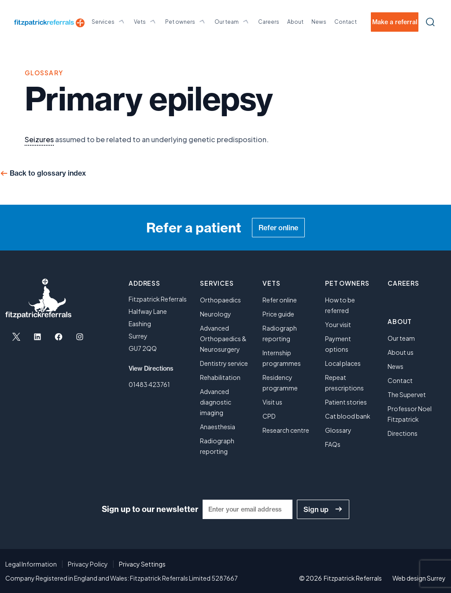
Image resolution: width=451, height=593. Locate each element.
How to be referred (340, 305)
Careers (268, 21)
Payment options (338, 344)
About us (401, 352)
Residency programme (280, 382)
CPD (269, 416)
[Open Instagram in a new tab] (79, 336)
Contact (345, 21)
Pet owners (186, 21)
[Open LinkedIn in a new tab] (37, 336)
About (295, 21)
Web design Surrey (419, 578)
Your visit (338, 324)
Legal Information (31, 564)
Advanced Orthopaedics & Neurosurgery (223, 338)
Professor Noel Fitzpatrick (410, 414)
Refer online (278, 227)
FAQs (332, 444)
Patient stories (346, 402)
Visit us (272, 402)
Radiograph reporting (217, 446)
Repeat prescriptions (344, 382)
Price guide (278, 314)
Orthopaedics (220, 300)
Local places (343, 363)
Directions (403, 433)
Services (109, 21)
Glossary (338, 430)
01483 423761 (149, 384)
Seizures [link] (39, 139)
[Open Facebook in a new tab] (58, 336)
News (318, 21)
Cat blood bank (347, 416)
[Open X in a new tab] (16, 336)
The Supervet (407, 394)
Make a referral (394, 22)
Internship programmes (281, 358)
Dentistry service (224, 363)
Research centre (285, 430)
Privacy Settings (142, 564)
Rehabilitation (220, 377)
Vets (145, 21)
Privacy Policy (88, 564)
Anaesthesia (217, 427)
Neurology (215, 314)
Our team (232, 21)
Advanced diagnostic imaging (215, 401)
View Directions (151, 368)
